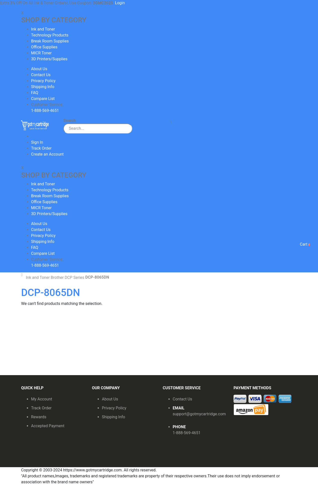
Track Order (41, 148)
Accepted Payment (47, 426)
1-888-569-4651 (186, 432)
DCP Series (74, 278)
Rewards (38, 417)
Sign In (37, 142)
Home (23, 275)
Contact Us (41, 74)
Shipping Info (42, 86)
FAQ (34, 92)
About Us (39, 68)
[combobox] (97, 128)
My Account (41, 399)
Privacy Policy (43, 80)
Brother (57, 278)
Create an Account (47, 154)
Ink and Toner (38, 278)
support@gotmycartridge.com (199, 414)
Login (120, 2)
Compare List (43, 98)
